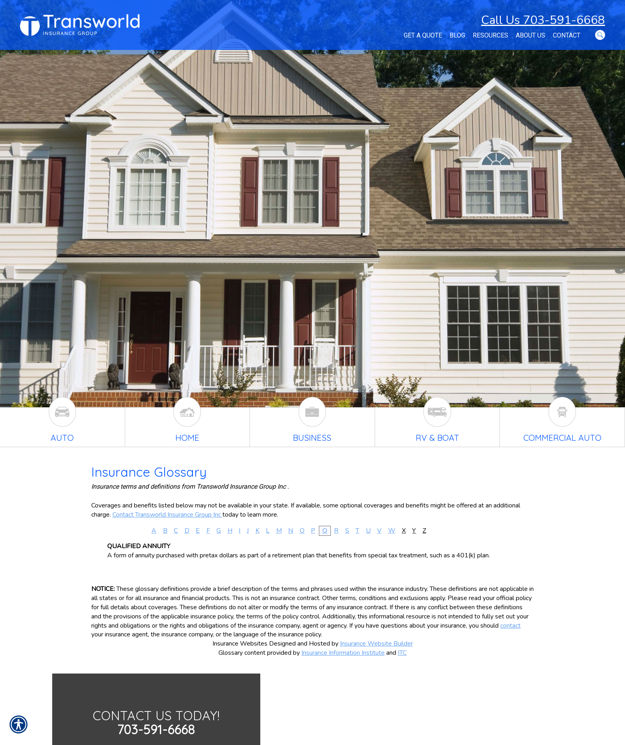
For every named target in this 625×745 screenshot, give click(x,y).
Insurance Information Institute (343, 652)
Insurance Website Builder (376, 643)
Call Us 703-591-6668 (543, 20)
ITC (402, 652)
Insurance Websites (239, 643)
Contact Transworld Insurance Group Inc (167, 514)
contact (510, 625)
